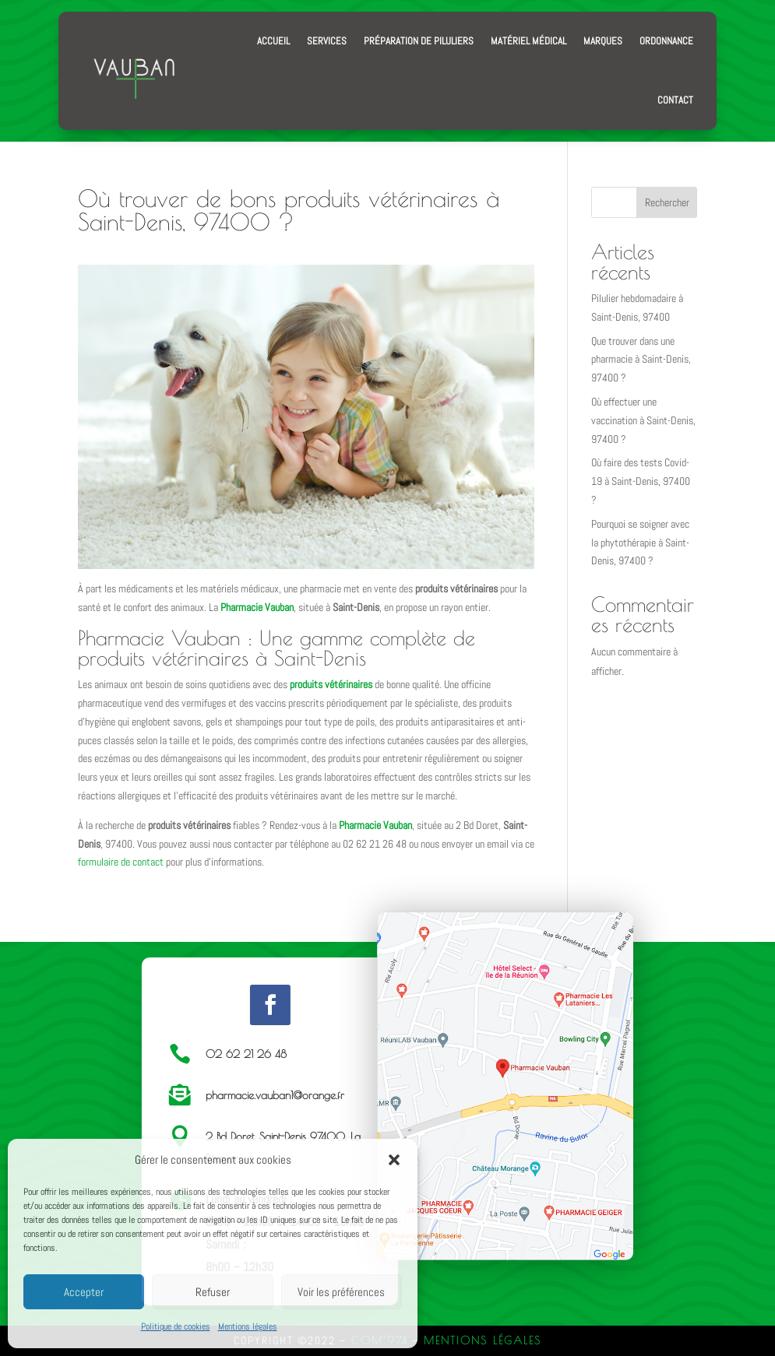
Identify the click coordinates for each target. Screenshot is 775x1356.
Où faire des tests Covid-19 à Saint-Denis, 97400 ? (640, 481)
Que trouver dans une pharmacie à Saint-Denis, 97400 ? (641, 359)
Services (327, 40)
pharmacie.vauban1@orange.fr (275, 1095)
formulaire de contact (121, 862)
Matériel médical (528, 40)
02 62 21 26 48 (246, 1054)
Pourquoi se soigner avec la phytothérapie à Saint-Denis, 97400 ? (640, 542)
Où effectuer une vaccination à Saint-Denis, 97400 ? (643, 420)
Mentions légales (247, 1326)
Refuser (213, 1291)
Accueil (273, 40)
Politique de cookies (175, 1326)
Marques (602, 40)
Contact (675, 100)
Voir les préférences (341, 1291)
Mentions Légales (482, 1340)
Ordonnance (666, 40)
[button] (394, 1160)
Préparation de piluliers (419, 40)
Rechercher (667, 202)
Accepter (84, 1291)
